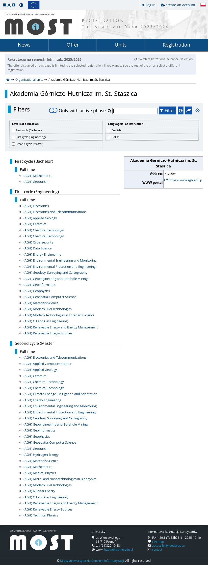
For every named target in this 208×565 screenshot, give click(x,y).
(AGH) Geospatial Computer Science (50, 297)
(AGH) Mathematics (38, 175)
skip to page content (1, 1)
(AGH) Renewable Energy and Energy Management (61, 327)
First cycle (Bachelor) (29, 130)
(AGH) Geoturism (36, 181)
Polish (116, 137)
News (24, 44)
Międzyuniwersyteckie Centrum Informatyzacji (92, 561)
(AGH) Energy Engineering (42, 254)
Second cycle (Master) (29, 144)
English (116, 130)
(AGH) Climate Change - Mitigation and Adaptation (60, 394)
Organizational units (29, 79)
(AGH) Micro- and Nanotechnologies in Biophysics (60, 479)
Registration (176, 44)
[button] (4, 4)
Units (121, 44)
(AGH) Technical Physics (41, 515)
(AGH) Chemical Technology (44, 230)
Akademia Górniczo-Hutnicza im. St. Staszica (73, 94)
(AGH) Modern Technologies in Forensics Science (59, 315)
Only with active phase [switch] (77, 110)
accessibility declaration (168, 545)
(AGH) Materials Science (41, 303)
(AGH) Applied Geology (40, 218)
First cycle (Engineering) (31, 137)
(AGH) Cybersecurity (38, 242)
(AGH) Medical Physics (40, 473)
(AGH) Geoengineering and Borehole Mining (56, 278)
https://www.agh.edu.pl (183, 182)
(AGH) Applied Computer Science (48, 363)
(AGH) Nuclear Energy (39, 491)
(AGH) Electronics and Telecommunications (55, 212)
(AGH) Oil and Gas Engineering (46, 321)
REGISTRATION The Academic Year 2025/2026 (125, 24)
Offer (73, 44)
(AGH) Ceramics (35, 224)
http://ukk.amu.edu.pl (118, 549)
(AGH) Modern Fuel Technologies (48, 309)
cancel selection (180, 59)
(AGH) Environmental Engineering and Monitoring (60, 260)
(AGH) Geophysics (37, 291)
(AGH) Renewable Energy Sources (48, 333)
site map (158, 541)
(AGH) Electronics (36, 206)
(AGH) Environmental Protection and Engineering (60, 266)
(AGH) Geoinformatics (39, 284)
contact (157, 549)
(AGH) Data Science (38, 248)
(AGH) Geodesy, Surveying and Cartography (55, 272)
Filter (167, 110)
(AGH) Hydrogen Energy (41, 454)
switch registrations (150, 59)
